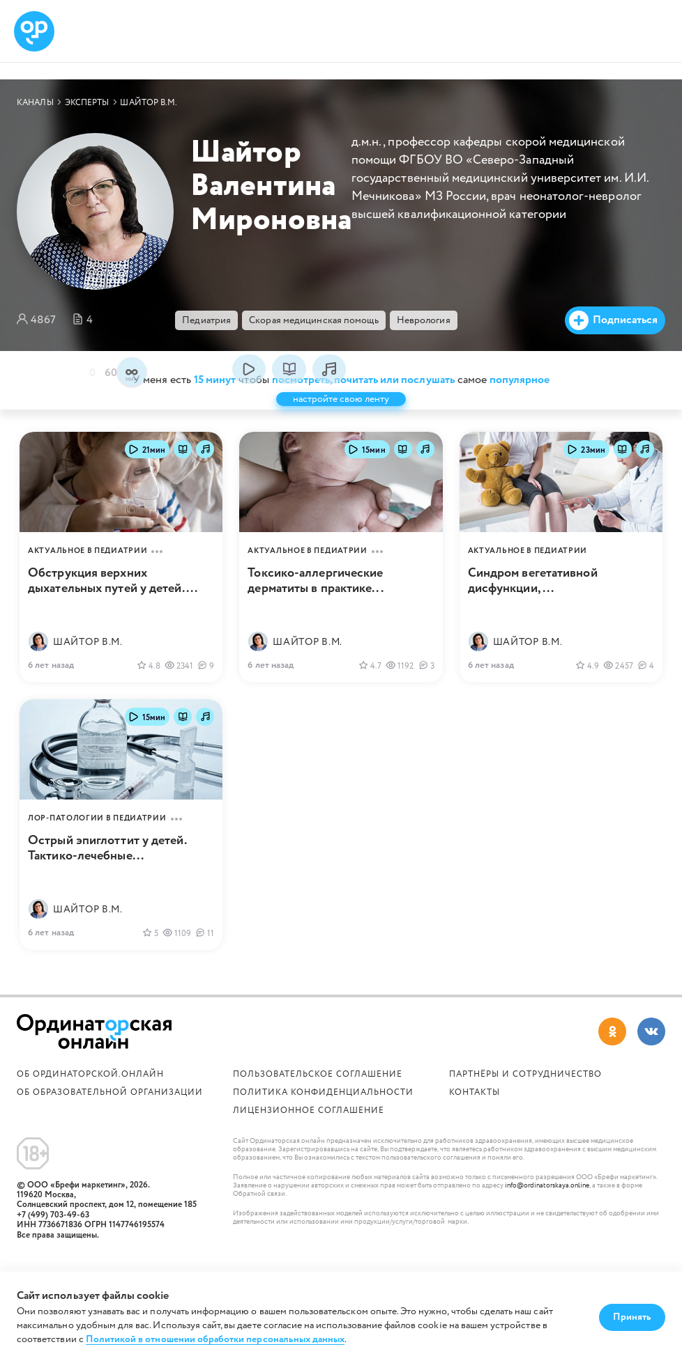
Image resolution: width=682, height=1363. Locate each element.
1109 (176, 952)
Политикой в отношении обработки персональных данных (215, 1339)
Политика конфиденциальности (323, 1110)
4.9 (587, 684)
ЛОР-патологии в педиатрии (97, 836)
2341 (179, 684)
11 (204, 952)
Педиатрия (206, 320)
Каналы (35, 103)
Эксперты (87, 103)
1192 (400, 684)
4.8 (148, 684)
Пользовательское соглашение (317, 1092)
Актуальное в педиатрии (87, 569)
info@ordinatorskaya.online (547, 1204)
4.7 (369, 684)
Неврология (423, 320)
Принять (632, 1317)
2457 (617, 684)
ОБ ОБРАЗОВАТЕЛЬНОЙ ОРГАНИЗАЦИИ (110, 1110)
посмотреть (249, 386)
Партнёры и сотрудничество (525, 1092)
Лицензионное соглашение (308, 1129)
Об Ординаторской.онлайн (90, 1092)
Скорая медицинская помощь (314, 320)
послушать (329, 386)
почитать (288, 386)
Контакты (474, 1110)
